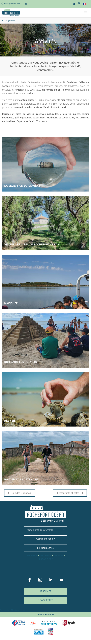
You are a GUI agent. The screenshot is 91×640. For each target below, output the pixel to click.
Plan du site (4, 610)
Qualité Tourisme (33, 623)
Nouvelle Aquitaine (68, 623)
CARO (38, 631)
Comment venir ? (45, 538)
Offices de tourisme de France (18, 623)
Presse (59, 555)
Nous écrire (45, 547)
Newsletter (45, 600)
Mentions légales (18, 610)
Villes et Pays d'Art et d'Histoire (50, 631)
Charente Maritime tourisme (49, 623)
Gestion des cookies (45, 614)
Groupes (45, 555)
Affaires (31, 555)
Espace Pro (46, 559)
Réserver (45, 591)
